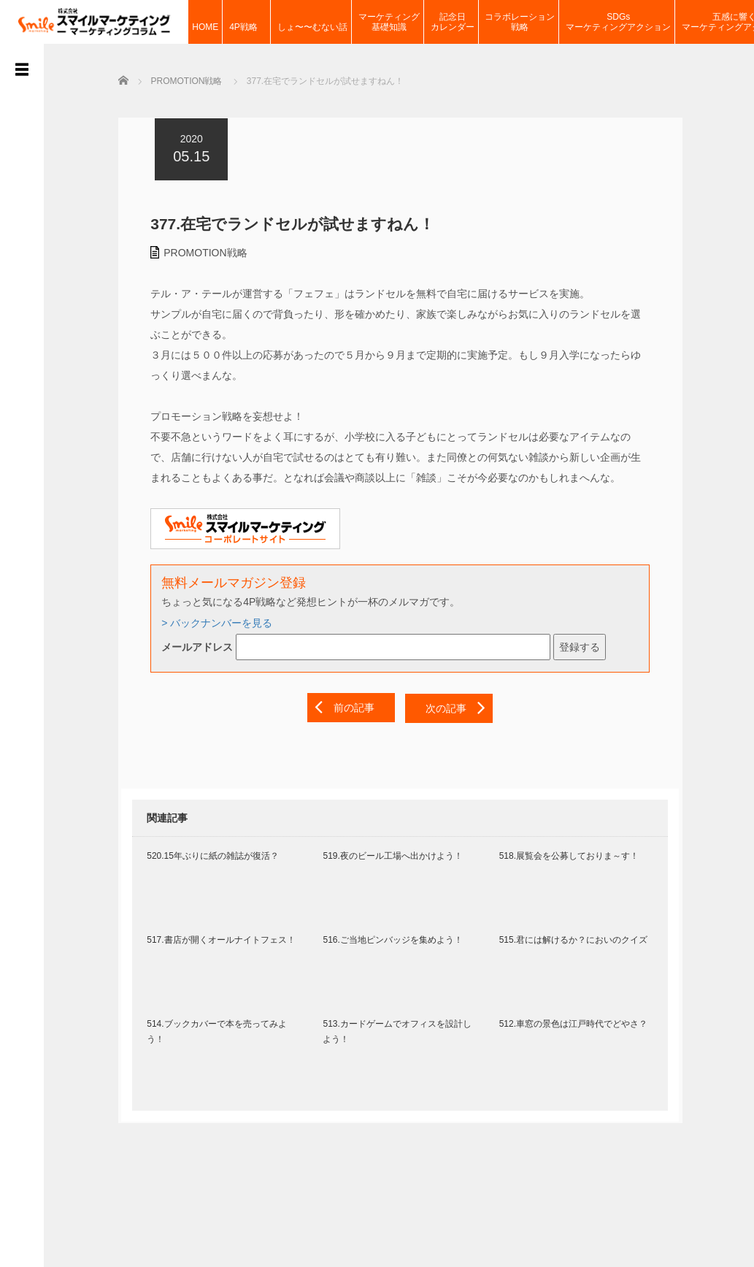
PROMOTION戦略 (202, 252)
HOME (205, 22)
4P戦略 (247, 22)
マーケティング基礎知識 (389, 22)
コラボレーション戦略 (520, 22)
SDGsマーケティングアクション (618, 22)
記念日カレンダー (452, 22)
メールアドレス (194, 646)
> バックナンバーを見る (213, 622)
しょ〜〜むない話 (312, 22)
